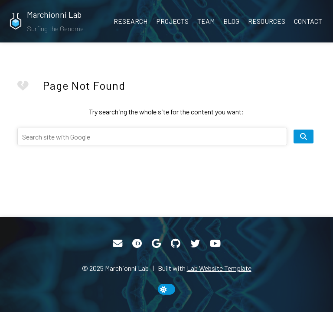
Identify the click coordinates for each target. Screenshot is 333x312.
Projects (172, 21)
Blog (231, 21)
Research (130, 21)
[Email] (117, 243)
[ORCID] (137, 243)
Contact (308, 21)
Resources (266, 21)
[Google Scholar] (156, 243)
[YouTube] (215, 243)
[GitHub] (176, 243)
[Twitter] (195, 243)
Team (206, 21)
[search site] (303, 136)
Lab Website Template (219, 268)
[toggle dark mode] (166, 289)
